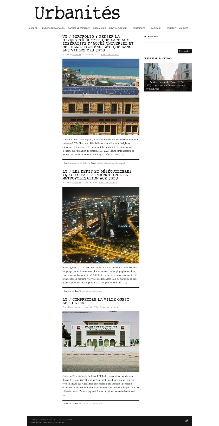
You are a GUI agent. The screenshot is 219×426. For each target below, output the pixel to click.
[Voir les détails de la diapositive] (168, 77)
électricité (98, 163)
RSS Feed (58, 419)
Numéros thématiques (53, 28)
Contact (171, 28)
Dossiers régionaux (79, 28)
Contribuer (139, 28)
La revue (155, 28)
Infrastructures (109, 163)
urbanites (76, 54)
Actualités (75, 163)
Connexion (67, 419)
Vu (89, 163)
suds (124, 163)
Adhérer (183, 28)
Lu (73, 291)
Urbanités (109, 12)
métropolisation (92, 291)
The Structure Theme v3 (40, 422)
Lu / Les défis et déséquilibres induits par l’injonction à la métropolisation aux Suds (97, 175)
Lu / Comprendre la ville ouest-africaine (97, 301)
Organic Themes (57, 422)
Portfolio (83, 163)
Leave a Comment (110, 54)
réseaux (118, 163)
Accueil (33, 28)
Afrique (82, 291)
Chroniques (99, 28)
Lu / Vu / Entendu (118, 28)
